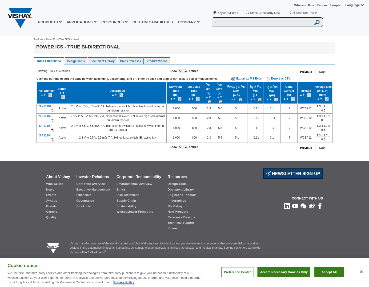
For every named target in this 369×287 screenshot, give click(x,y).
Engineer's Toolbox (182, 195)
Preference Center (237, 272)
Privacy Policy (124, 282)
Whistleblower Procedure (134, 211)
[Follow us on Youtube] (295, 205)
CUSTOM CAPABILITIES (152, 22)
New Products (178, 211)
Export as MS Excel (249, 78)
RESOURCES (112, 22)
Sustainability (126, 206)
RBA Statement (127, 195)
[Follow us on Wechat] (303, 205)
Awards (51, 200)
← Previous (304, 72)
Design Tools (76, 61)
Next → (324, 72)
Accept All (329, 272)
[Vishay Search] (262, 22)
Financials (83, 195)
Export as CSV (278, 79)
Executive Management (93, 189)
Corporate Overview (90, 184)
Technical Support (181, 222)
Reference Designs (181, 217)
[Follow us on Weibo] (312, 205)
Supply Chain (126, 200)
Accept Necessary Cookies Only (284, 272)
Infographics (177, 200)
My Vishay (175, 206)
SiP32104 (45, 135)
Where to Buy (304, 5)
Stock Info (83, 206)
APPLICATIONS (80, 22)
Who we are (54, 184)
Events (51, 195)
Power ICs (51, 39)
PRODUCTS (48, 22)
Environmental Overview (134, 184)
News (50, 189)
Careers (51, 211)
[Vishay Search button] (317, 22)
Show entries (184, 71)
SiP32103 (45, 126)
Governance (85, 200)
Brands (51, 206)
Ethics (121, 189)
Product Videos (157, 61)
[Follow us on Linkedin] (287, 205)
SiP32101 (45, 106)
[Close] (361, 272)
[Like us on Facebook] (320, 205)
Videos (172, 228)
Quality (51, 217)
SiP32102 (45, 116)
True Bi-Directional (49, 61)
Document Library (102, 61)
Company (187, 22)
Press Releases (130, 61)
